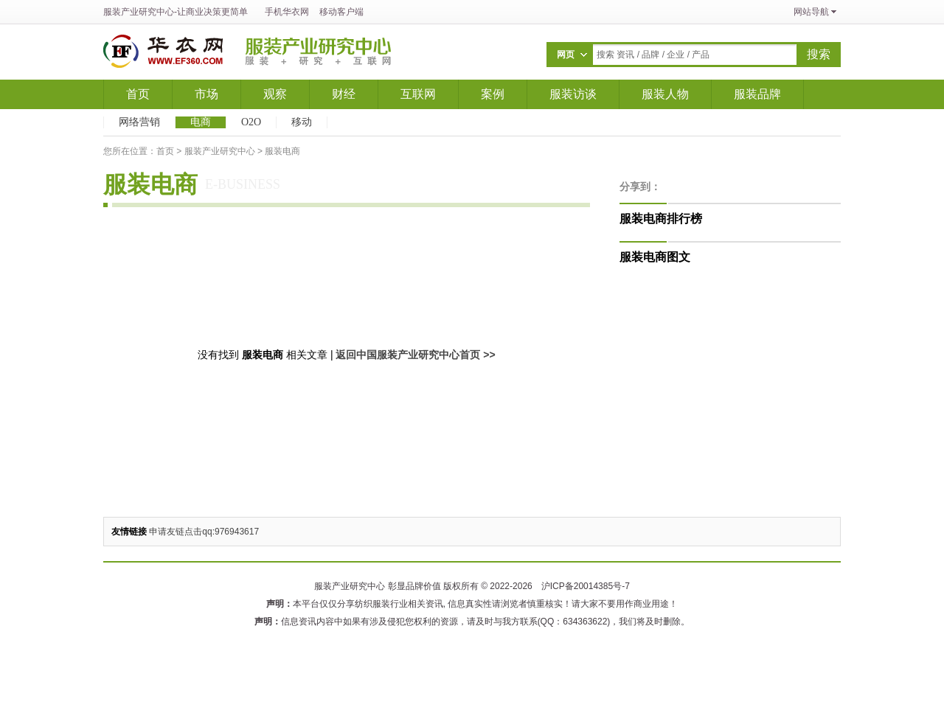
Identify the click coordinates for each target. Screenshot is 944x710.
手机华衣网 (287, 12)
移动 (301, 122)
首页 (138, 94)
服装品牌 (757, 94)
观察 (275, 94)
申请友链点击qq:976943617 (204, 531)
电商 (200, 122)
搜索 (818, 54)
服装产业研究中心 (138, 12)
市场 (206, 94)
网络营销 (139, 122)
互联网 (418, 94)
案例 (492, 94)
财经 (343, 94)
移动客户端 (341, 12)
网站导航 (811, 12)
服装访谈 (573, 94)
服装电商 (282, 151)
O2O (251, 122)
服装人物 (665, 94)
